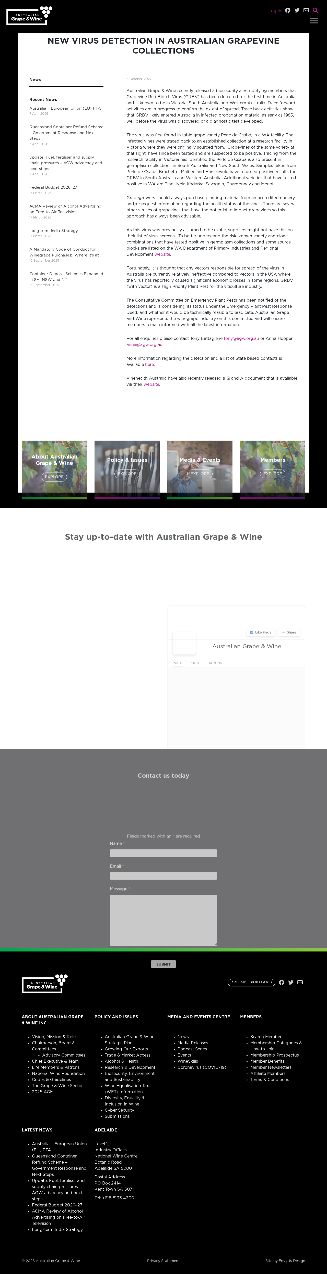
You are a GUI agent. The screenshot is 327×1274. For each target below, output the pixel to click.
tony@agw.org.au (241, 339)
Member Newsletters (270, 1067)
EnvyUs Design (292, 1261)
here (149, 365)
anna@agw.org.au (144, 345)
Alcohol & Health (121, 1061)
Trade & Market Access (127, 1055)
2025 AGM (43, 1092)
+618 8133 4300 (118, 1198)
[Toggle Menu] (314, 20)
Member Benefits (267, 1061)
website (162, 254)
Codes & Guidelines (51, 1080)
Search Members (267, 1037)
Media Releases (193, 1043)
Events (184, 1055)
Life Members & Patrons (56, 1067)
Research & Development (130, 1067)
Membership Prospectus (274, 1055)
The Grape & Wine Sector (57, 1086)
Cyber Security (119, 1110)
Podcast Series (192, 1049)
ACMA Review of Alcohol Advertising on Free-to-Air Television (58, 1217)
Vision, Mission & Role (54, 1037)
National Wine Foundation (58, 1074)
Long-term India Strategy (53, 231)
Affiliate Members (268, 1074)
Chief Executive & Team (55, 1061)
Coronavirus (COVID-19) (202, 1067)
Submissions (117, 1116)
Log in (274, 11)
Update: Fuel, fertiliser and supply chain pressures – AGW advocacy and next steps (65, 163)
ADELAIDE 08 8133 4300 (251, 982)
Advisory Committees (63, 1055)
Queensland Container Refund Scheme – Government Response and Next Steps (66, 132)
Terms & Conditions (269, 1080)
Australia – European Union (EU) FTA (65, 108)
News (183, 1037)
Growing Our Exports (126, 1049)
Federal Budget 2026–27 (53, 187)
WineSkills (188, 1061)
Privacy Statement (163, 1261)
